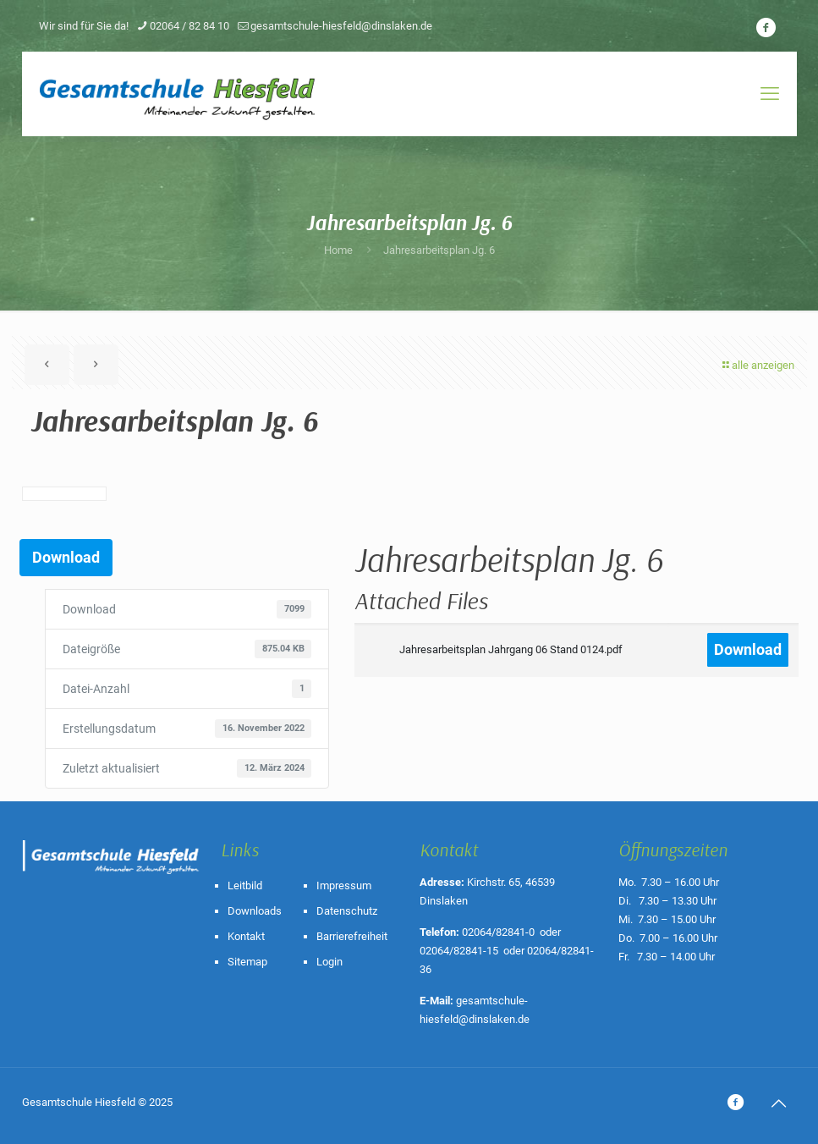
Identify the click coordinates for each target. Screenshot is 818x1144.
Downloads (255, 911)
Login (329, 961)
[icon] (766, 28)
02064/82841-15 (459, 950)
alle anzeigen (757, 365)
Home (338, 250)
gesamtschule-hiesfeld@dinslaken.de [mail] (341, 25)
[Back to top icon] (779, 1103)
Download (66, 557)
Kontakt (246, 936)
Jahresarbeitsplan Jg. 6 (439, 250)
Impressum (343, 885)
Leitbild (245, 885)
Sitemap (247, 961)
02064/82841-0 (498, 932)
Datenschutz (346, 911)
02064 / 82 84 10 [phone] (189, 25)
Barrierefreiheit (351, 936)
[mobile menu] (769, 94)
